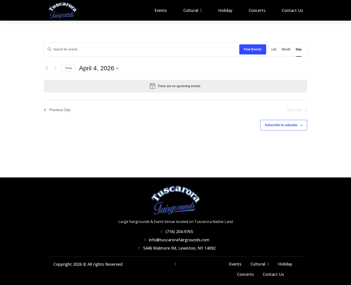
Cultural (192, 10)
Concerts (257, 10)
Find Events (252, 49)
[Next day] (55, 68)
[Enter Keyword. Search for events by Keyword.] (141, 49)
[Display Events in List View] (274, 49)
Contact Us (292, 10)
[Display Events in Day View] (299, 49)
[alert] (175, 86)
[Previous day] (46, 68)
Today (68, 68)
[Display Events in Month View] (286, 49)
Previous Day (57, 110)
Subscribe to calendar (281, 125)
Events (160, 10)
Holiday (225, 10)
